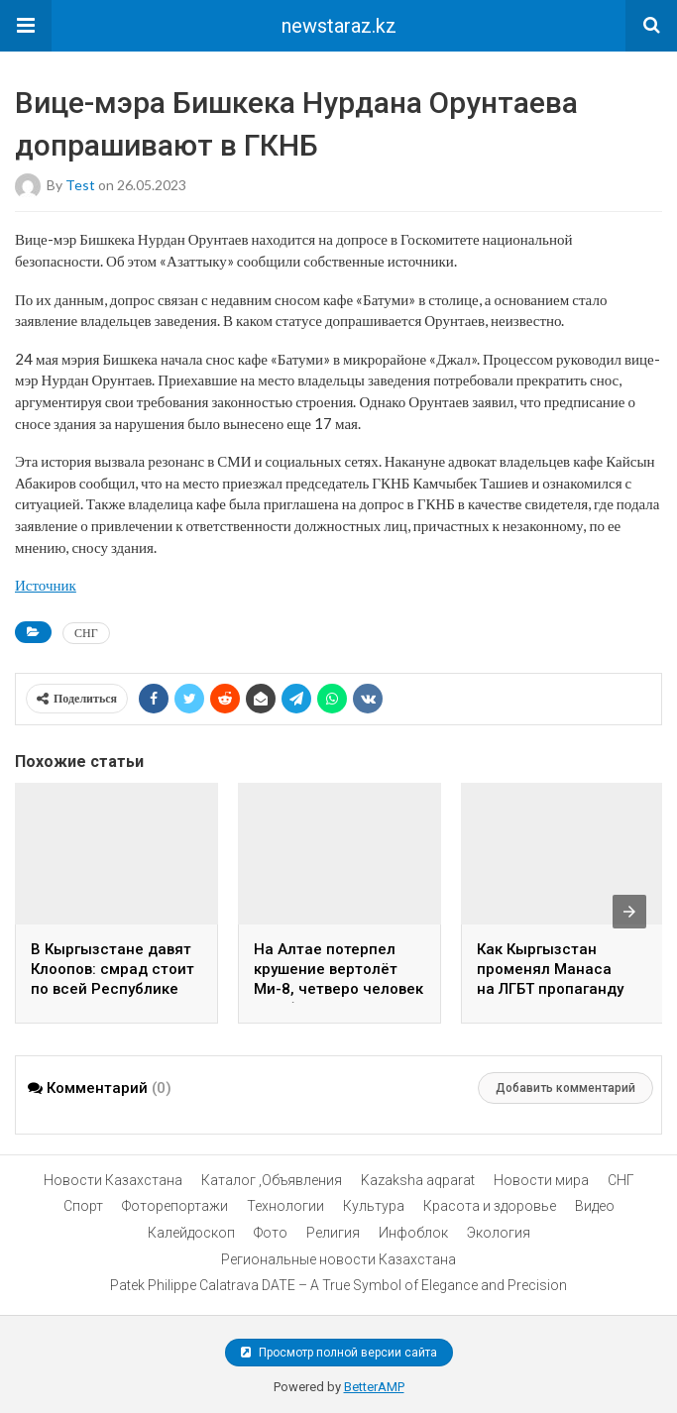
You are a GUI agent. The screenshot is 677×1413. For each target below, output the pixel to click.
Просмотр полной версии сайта (339, 1352)
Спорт (83, 1206)
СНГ (86, 632)
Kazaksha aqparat (418, 1180)
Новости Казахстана (113, 1180)
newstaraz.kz (339, 26)
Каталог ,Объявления (271, 1180)
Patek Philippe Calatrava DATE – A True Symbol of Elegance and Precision (338, 1285)
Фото (270, 1233)
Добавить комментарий (565, 1088)
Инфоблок (413, 1233)
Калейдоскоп (191, 1233)
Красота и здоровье (489, 1206)
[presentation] (629, 911)
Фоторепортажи (175, 1206)
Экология (498, 1233)
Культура (373, 1206)
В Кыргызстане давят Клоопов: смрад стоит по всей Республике (112, 969)
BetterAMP (374, 1386)
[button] (26, 26)
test (80, 184)
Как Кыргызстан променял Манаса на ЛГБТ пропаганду (550, 969)
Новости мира (541, 1180)
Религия (333, 1233)
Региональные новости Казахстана (338, 1259)
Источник (45, 585)
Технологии (285, 1206)
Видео (595, 1206)
